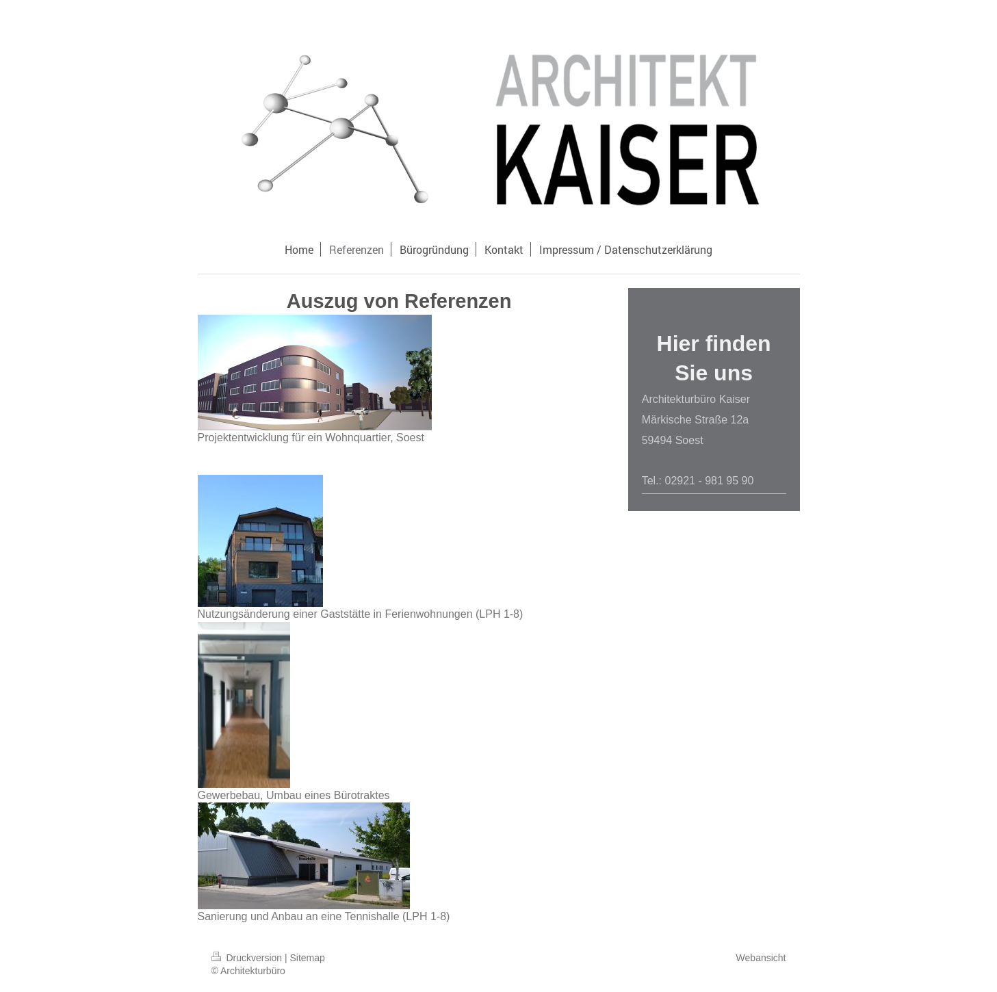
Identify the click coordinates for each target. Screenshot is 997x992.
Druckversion (248, 957)
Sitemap (307, 957)
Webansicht (761, 957)
